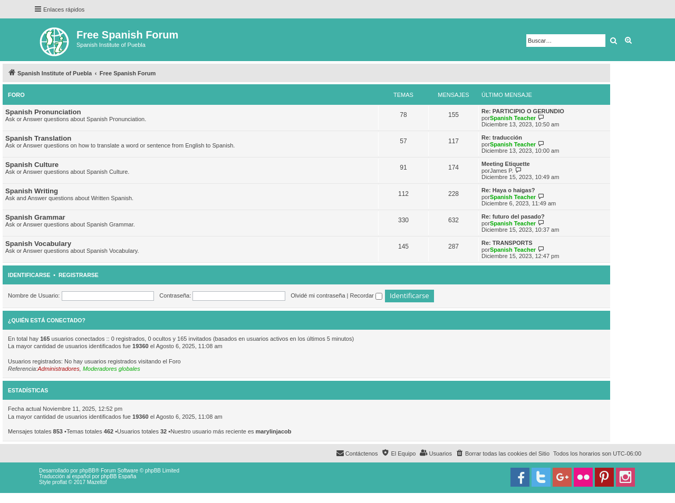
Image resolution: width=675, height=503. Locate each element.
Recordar (366, 295)
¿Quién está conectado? (46, 320)
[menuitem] (502, 453)
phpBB (87, 471)
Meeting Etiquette (505, 164)
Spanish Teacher (513, 118)
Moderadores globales (111, 369)
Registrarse (79, 275)
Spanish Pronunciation (43, 112)
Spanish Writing (31, 191)
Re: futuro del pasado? (513, 216)
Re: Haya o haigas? (508, 190)
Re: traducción (501, 137)
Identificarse (29, 275)
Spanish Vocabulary (38, 244)
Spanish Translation (38, 138)
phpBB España (118, 476)
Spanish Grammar (35, 217)
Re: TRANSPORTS (507, 243)
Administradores (58, 369)
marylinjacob (274, 431)
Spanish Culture (32, 165)
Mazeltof (97, 482)
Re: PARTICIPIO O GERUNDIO (522, 111)
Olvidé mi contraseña (318, 295)
